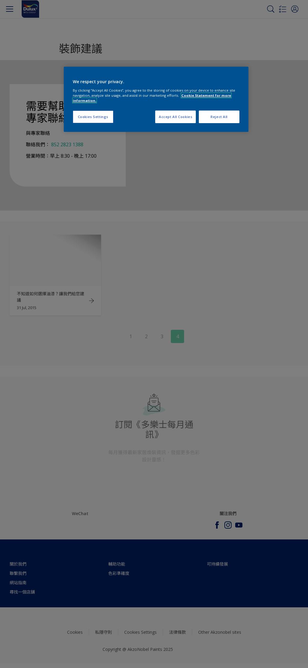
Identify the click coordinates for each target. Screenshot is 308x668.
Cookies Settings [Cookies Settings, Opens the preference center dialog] (93, 116)
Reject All (219, 116)
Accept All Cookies (175, 116)
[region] (156, 99)
